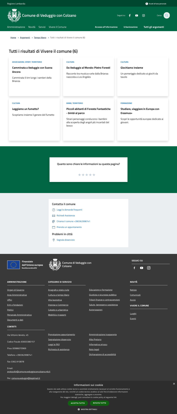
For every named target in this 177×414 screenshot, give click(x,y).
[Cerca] (166, 15)
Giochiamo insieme (132, 67)
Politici (10, 309)
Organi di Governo (15, 290)
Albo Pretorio (95, 339)
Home (13, 37)
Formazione (126, 103)
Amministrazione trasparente (103, 334)
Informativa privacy (98, 344)
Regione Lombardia (16, 3)
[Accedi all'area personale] (156, 3)
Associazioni (18, 61)
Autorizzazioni (95, 309)
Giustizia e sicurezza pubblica (102, 294)
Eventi (133, 318)
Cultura (70, 61)
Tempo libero (40, 37)
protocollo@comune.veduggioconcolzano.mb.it (28, 371)
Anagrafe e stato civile (58, 290)
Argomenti (25, 37)
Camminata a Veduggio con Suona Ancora (32, 69)
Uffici (9, 300)
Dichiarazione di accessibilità (102, 354)
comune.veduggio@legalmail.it (25, 378)
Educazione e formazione (100, 289)
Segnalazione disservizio (59, 339)
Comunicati (135, 295)
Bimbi (69, 103)
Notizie (133, 290)
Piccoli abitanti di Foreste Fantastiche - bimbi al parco (88, 111)
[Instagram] (142, 15)
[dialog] (88, 397)
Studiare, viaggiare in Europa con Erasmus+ (140, 111)
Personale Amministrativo (19, 314)
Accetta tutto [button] (78, 403)
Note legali (94, 349)
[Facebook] (128, 15)
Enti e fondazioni (15, 304)
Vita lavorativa (55, 300)
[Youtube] (135, 15)
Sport (28, 61)
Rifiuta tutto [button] (99, 403)
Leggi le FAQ (54, 344)
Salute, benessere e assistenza (103, 304)
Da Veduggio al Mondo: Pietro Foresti (88, 67)
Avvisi (133, 300)
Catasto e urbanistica (58, 309)
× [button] (174, 384)
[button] (88, 409)
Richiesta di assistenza (58, 349)
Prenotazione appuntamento (61, 334)
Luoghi (133, 313)
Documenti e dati (15, 319)
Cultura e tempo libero (58, 295)
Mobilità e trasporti (57, 314)
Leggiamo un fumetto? (25, 109)
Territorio (37, 61)
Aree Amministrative (17, 295)
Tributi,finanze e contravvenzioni (104, 299)
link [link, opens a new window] (115, 397)
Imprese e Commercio (58, 304)
